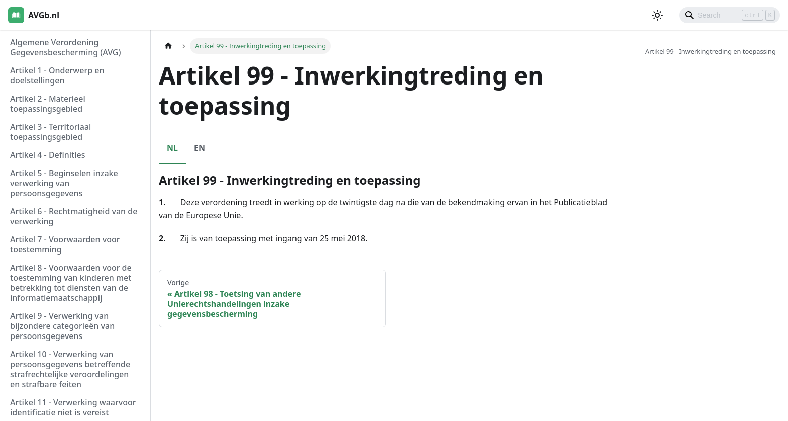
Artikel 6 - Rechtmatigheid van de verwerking (73, 216)
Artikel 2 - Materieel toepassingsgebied (47, 103)
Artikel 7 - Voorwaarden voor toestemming (65, 244)
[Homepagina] (168, 46)
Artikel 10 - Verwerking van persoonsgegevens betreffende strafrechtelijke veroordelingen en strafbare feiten (70, 369)
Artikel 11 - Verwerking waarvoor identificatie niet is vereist (73, 407)
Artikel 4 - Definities (47, 154)
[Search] (729, 15)
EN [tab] (199, 147)
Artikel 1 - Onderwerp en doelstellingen (57, 75)
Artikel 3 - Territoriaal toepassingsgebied (50, 131)
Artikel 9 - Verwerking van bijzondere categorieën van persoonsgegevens (62, 326)
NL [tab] (172, 147)
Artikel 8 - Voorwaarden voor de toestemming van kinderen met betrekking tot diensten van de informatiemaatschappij (71, 282)
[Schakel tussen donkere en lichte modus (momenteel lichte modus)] (657, 15)
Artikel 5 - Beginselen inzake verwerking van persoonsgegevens (64, 183)
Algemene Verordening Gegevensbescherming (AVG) (65, 47)
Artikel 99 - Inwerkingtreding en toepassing (710, 51)
